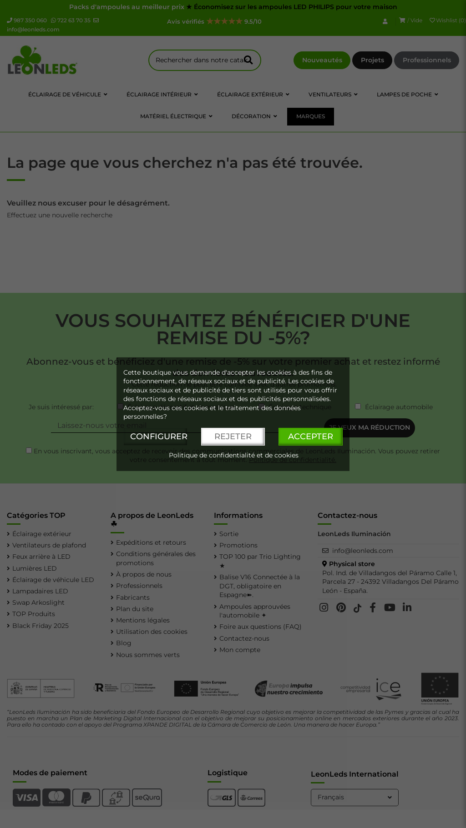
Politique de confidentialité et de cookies (234, 455)
